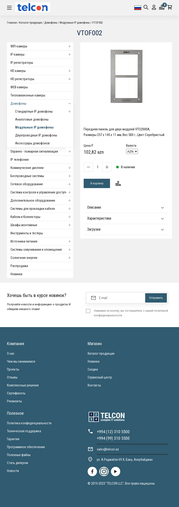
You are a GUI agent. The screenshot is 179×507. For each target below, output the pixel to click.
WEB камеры (19, 87)
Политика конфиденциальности (29, 423)
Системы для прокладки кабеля (41, 209)
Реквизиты (14, 401)
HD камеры (41, 71)
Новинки (16, 274)
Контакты (94, 385)
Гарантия (13, 439)
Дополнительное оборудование (41, 200)
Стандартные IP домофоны (44, 111)
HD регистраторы (41, 79)
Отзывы (12, 377)
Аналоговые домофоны (31, 119)
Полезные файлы (19, 455)
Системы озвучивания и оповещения (41, 250)
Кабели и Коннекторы (41, 217)
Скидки (93, 369)
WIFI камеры (41, 46)
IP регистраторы (21, 62)
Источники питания (41, 241)
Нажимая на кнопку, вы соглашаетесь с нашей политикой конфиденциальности (131, 313)
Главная (12, 22)
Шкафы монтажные (41, 225)
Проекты (13, 369)
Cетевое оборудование (41, 184)
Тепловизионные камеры (27, 95)
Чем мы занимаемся (21, 361)
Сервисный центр (100, 377)
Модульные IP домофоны (75, 22)
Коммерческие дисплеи (41, 168)
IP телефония (19, 159)
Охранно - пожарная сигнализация (41, 151)
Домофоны (50, 22)
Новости (13, 471)
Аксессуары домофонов (32, 143)
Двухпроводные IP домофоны (36, 135)
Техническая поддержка (24, 431)
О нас (10, 353)
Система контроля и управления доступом (41, 192)
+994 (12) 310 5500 (113, 431)
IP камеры (41, 54)
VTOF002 (97, 22)
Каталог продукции (30, 22)
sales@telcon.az (108, 449)
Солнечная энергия (41, 258)
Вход (154, 7)
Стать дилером (17, 463)
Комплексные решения (23, 385)
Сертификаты (16, 393)
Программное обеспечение (26, 447)
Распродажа (19, 266)
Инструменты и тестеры (26, 233)
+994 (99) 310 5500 (113, 438)
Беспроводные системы (41, 176)
